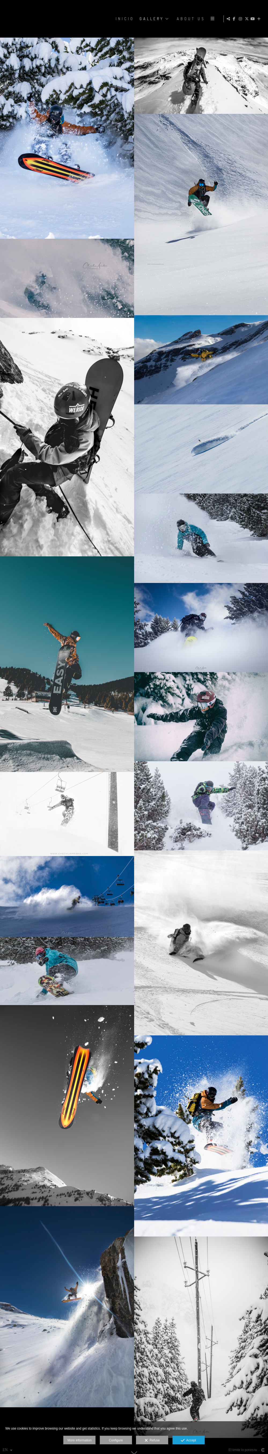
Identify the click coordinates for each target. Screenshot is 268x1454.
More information (79, 1440)
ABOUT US (190, 18)
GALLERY (151, 18)
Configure (116, 1440)
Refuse (152, 1440)
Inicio (124, 18)
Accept (188, 1440)
